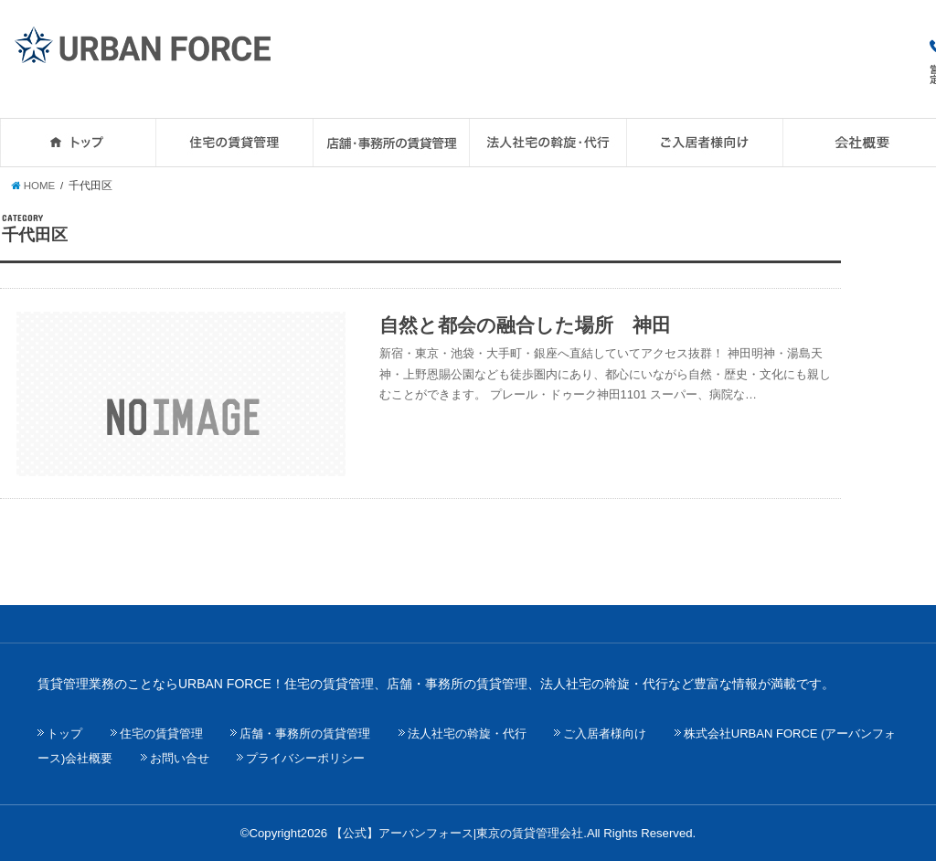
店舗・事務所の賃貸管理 (304, 733)
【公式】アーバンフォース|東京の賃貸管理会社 (457, 833)
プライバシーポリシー (305, 758)
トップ (64, 733)
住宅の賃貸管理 (161, 733)
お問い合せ (179, 758)
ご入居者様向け (604, 733)
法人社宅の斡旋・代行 (467, 733)
